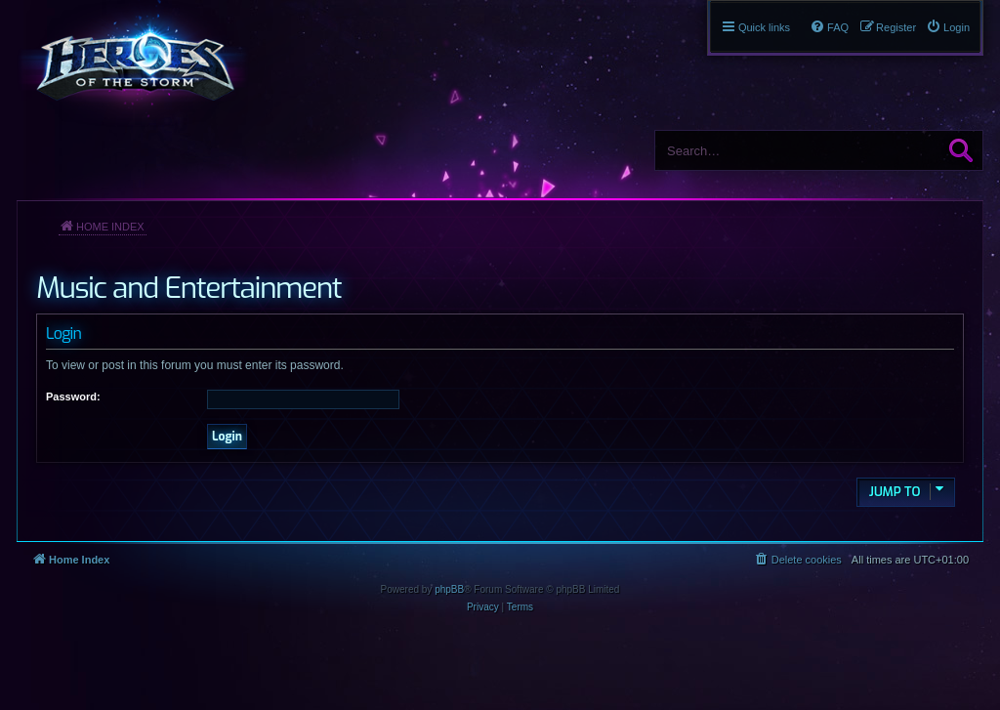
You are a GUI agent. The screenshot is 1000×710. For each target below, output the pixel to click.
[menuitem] (948, 27)
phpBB (449, 589)
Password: (73, 396)
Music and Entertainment (188, 288)
